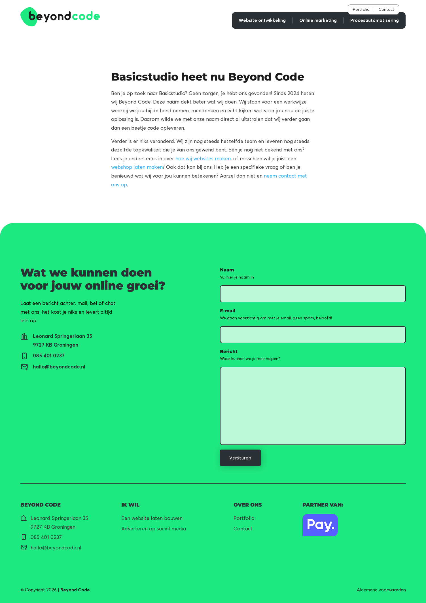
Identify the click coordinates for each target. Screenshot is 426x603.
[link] (60, 16)
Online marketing (318, 20)
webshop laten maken (136, 167)
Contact (386, 9)
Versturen (240, 458)
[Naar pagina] (320, 525)
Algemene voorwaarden (381, 590)
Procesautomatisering (374, 20)
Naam (227, 270)
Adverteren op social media (153, 528)
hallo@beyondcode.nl (56, 547)
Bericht (229, 351)
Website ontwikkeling (262, 20)
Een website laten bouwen (152, 518)
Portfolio (361, 9)
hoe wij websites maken (203, 158)
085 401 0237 (46, 537)
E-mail (227, 310)
